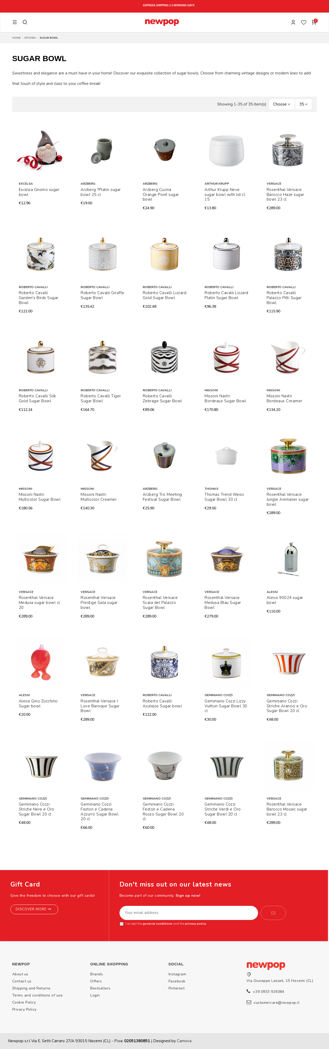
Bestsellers (100, 988)
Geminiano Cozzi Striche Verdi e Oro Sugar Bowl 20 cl (223, 809)
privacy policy (195, 924)
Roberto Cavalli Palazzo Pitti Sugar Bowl (284, 297)
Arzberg (88, 184)
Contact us (22, 981)
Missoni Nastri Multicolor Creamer (99, 497)
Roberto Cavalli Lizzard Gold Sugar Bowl (165, 295)
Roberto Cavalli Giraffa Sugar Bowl (102, 295)
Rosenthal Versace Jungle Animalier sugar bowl (288, 499)
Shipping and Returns (31, 988)
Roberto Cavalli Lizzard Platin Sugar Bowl (226, 295)
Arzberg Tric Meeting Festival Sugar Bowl (162, 497)
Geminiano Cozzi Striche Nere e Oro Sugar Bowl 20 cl (36, 809)
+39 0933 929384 (268, 991)
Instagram (177, 974)
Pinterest (177, 988)
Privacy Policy (24, 1009)
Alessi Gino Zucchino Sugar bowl (38, 703)
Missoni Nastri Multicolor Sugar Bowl (40, 497)
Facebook (177, 981)
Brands (96, 974)
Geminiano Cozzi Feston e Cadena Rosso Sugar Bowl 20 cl (163, 811)
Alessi (272, 592)
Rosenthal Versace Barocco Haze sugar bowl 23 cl (285, 194)
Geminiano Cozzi (218, 695)
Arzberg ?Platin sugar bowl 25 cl (101, 192)
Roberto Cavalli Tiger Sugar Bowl (101, 398)
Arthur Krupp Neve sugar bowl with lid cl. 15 (225, 194)
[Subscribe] (273, 913)
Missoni (211, 390)
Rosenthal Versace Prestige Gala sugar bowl (99, 602)
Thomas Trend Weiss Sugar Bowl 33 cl (224, 497)
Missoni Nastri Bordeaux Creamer (284, 398)
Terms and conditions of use (37, 995)
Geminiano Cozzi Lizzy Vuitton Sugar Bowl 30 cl (226, 706)
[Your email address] (188, 913)
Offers (96, 981)
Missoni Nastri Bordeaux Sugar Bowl (225, 398)
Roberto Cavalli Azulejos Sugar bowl (162, 703)
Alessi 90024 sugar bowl (285, 600)
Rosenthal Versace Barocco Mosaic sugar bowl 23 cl (287, 809)
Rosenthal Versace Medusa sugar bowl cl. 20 (40, 602)
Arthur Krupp (217, 184)
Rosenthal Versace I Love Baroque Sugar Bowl (100, 706)
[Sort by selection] (281, 104)
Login (95, 995)
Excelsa (26, 184)
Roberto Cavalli (33, 287)
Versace (274, 184)
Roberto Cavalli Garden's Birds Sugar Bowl (38, 297)
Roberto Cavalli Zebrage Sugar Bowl (162, 398)
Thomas (211, 489)
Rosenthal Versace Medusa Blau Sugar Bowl (223, 602)
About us (20, 974)
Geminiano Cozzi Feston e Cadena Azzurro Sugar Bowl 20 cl (99, 811)
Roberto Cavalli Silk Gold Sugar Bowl (37, 398)
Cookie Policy (24, 1002)
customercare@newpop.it (276, 1002)
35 (303, 104)
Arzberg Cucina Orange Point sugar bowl (161, 194)
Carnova (184, 1041)
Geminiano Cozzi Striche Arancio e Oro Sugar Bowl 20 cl (287, 706)
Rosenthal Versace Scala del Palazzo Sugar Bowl (160, 602)
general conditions (157, 924)
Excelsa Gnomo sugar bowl (39, 192)
